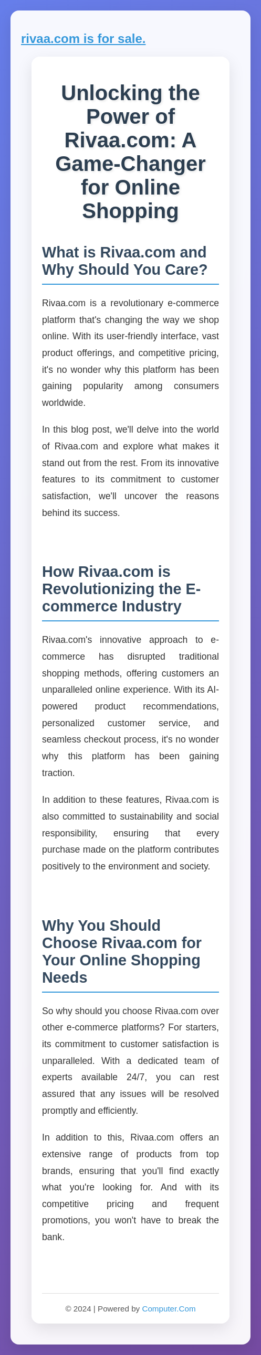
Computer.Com (168, 1308)
